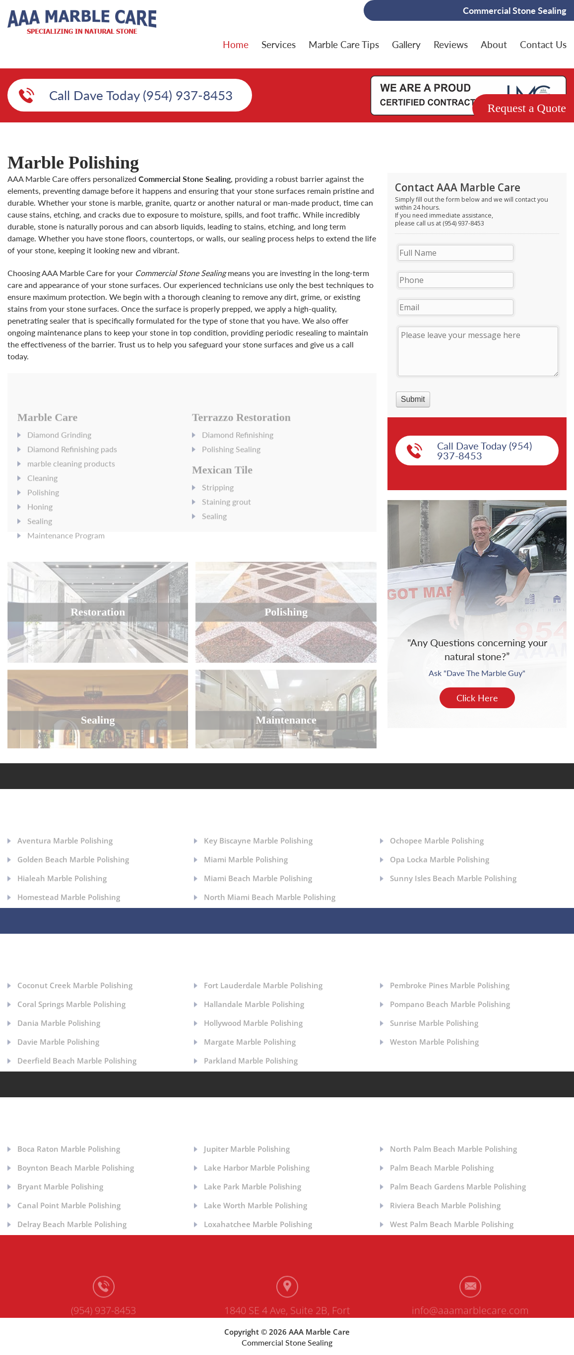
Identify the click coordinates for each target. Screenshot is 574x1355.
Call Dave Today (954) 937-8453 (141, 95)
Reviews (451, 44)
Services (278, 44)
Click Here (477, 697)
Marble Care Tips (344, 44)
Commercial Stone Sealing (287, 1342)
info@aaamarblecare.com (470, 1313)
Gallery (406, 44)
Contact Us (543, 44)
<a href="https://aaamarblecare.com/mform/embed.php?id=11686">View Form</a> (477, 294)
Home (236, 44)
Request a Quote (526, 108)
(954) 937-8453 (103, 1313)
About (494, 44)
